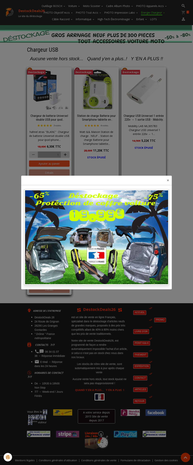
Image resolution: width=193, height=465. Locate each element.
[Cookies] (8, 457)
